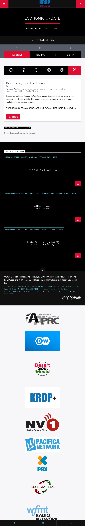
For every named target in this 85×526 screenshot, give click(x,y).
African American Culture (16, 193)
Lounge (45, 193)
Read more (13, 117)
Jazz (32, 193)
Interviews (49, 89)
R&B (52, 193)
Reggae (59, 193)
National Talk (61, 89)
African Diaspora (29, 157)
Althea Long (43, 206)
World (74, 193)
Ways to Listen (49, 289)
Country (45, 229)
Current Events (24, 89)
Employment (16, 291)
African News (45, 157)
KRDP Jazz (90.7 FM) (30, 289)
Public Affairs (32, 91)
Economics (37, 89)
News (55, 157)
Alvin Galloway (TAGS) (43, 242)
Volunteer (52, 287)
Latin (38, 193)
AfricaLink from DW (43, 170)
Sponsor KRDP (36, 287)
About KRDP (65, 287)
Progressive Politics (15, 91)
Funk (53, 229)
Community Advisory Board (38, 291)
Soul (66, 193)
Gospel (60, 229)
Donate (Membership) (16, 287)
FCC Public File (61, 291)
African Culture (12, 157)
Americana (34, 229)
